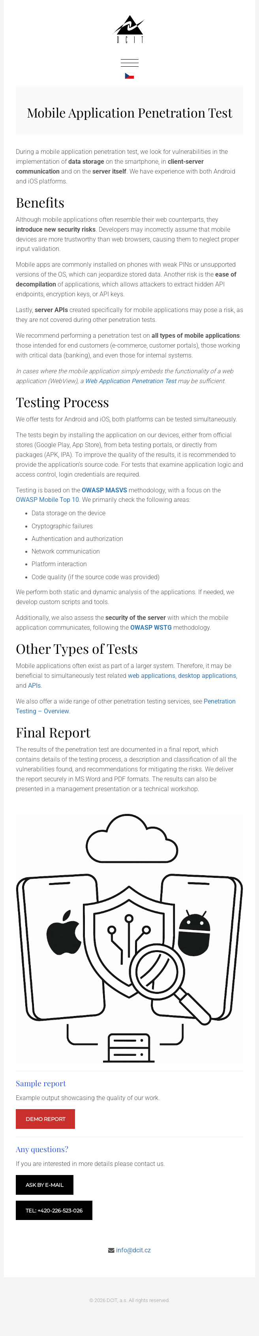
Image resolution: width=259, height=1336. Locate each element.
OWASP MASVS (104, 490)
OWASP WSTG (151, 627)
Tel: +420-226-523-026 (54, 1210)
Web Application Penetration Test (130, 381)
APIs (34, 685)
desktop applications (207, 675)
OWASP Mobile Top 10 (47, 499)
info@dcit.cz (133, 1250)
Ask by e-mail (45, 1185)
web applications (151, 675)
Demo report (45, 1119)
